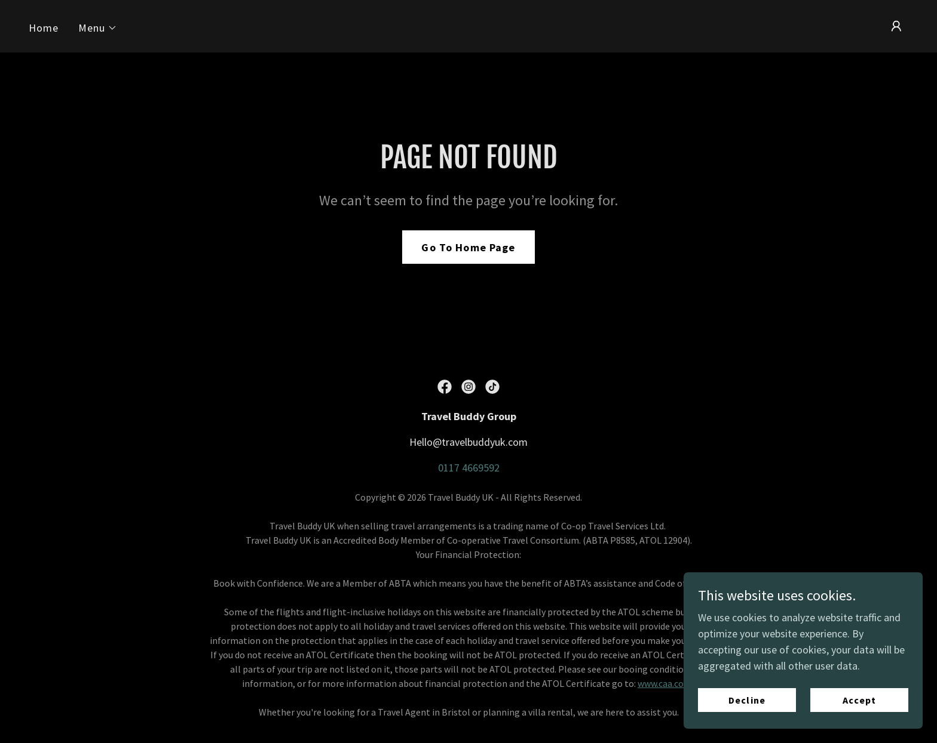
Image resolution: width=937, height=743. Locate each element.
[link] (445, 387)
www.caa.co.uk (666, 683)
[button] (98, 28)
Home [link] (44, 28)
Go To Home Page (468, 247)
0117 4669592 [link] (469, 467)
